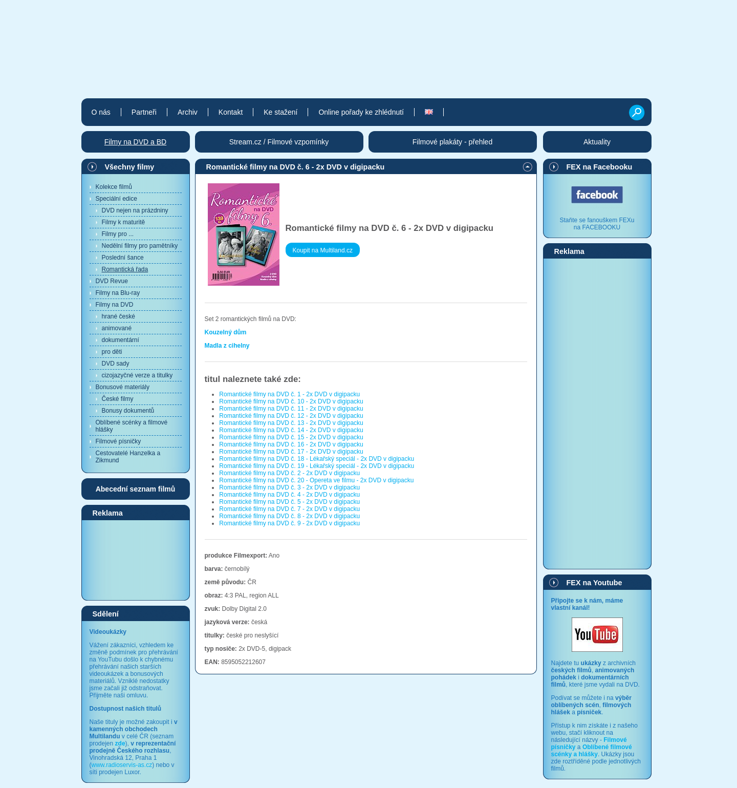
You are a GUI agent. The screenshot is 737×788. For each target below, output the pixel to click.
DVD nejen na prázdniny (135, 210)
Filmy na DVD (115, 304)
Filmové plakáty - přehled (452, 142)
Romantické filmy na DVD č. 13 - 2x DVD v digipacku (291, 423)
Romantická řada (125, 269)
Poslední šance (123, 257)
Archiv (188, 112)
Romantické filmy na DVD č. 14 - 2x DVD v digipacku (291, 430)
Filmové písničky (118, 441)
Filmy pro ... (118, 234)
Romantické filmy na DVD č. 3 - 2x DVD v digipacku (289, 487)
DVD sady (115, 363)
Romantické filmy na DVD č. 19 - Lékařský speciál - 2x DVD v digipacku (316, 466)
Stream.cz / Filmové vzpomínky (279, 142)
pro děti (112, 351)
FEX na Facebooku (600, 167)
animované (117, 328)
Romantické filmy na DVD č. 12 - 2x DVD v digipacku (291, 415)
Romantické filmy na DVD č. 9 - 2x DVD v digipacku (289, 523)
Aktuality (597, 142)
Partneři (144, 112)
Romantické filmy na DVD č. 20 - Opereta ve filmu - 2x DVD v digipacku (316, 480)
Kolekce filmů (114, 186)
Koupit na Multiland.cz (323, 250)
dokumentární (120, 340)
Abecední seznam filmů (136, 489)
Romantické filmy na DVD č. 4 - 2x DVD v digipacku (289, 494)
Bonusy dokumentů (128, 410)
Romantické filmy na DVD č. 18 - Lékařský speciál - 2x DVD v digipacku (316, 458)
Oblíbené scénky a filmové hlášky (132, 426)
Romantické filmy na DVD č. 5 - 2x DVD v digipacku (289, 501)
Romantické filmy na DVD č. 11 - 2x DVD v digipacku (291, 408)
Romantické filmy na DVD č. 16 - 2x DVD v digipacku (291, 444)
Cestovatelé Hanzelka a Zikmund (128, 457)
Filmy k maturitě (123, 222)
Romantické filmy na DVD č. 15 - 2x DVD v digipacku (291, 437)
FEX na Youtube (594, 583)
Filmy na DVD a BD (135, 142)
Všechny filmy (130, 167)
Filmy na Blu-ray (118, 292)
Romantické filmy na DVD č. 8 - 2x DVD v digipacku (289, 516)
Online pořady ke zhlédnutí (361, 112)
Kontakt (231, 112)
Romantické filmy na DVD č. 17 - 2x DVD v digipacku (291, 451)
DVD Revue (112, 281)
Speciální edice (116, 198)
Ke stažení (280, 112)
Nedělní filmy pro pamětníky (140, 245)
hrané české (118, 316)
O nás (101, 112)
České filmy (118, 398)
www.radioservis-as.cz (122, 765)
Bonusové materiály (122, 387)
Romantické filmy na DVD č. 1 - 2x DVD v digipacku (289, 394)
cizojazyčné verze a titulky (137, 375)
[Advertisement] (136, 559)
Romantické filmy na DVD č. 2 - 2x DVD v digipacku (289, 473)
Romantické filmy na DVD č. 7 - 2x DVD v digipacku (289, 509)
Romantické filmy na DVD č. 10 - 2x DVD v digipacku (291, 401)
